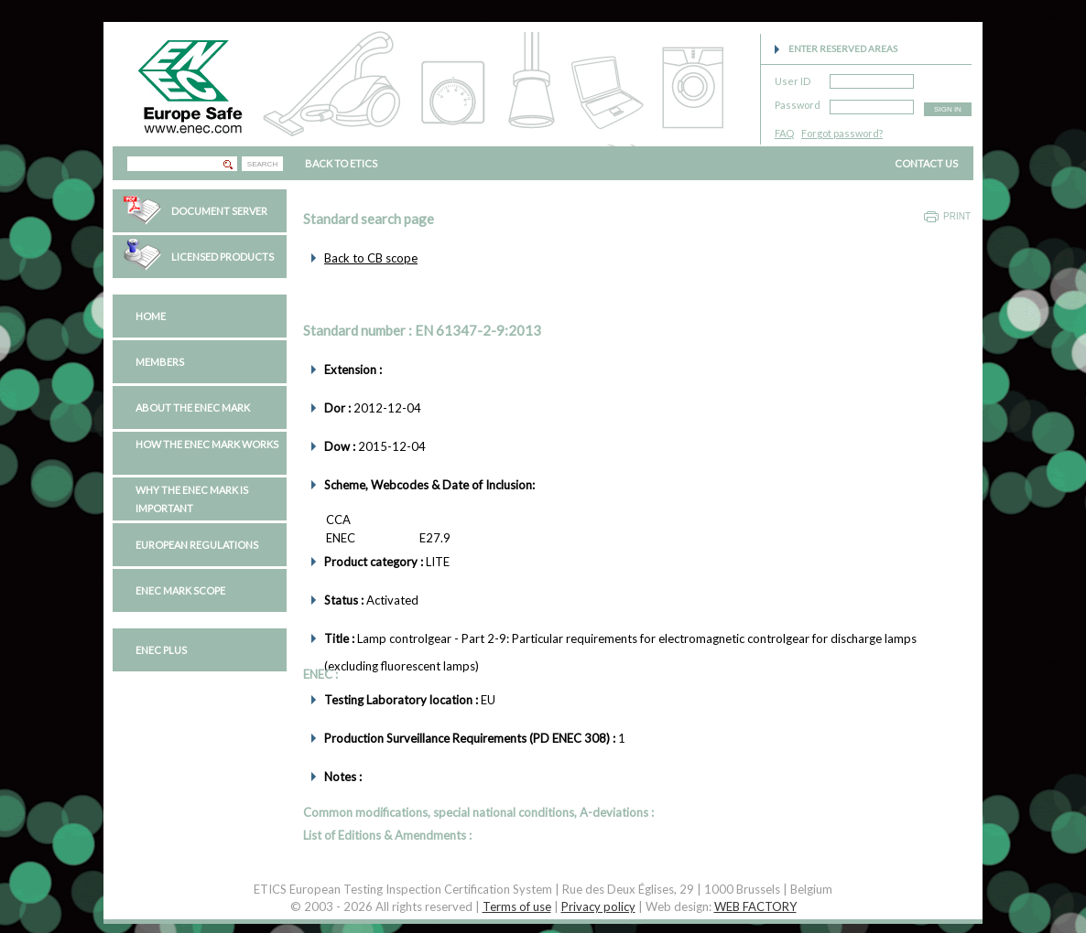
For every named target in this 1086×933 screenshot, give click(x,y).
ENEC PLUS (161, 650)
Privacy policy (598, 906)
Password (797, 102)
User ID (792, 78)
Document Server (219, 211)
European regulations (197, 545)
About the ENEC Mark (193, 407)
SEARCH (262, 164)
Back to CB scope (371, 258)
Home (151, 316)
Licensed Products (222, 257)
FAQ (784, 133)
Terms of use (517, 906)
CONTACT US (926, 163)
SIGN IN (947, 109)
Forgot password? (842, 133)
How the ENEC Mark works (207, 444)
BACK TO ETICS (341, 163)
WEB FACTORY (755, 906)
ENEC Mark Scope (180, 590)
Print (957, 216)
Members (160, 362)
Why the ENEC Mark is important (192, 499)
